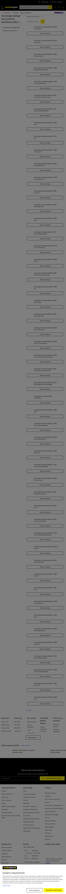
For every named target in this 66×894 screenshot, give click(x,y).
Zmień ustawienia (34, 890)
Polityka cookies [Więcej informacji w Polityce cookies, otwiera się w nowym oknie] (7, 885)
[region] (33, 879)
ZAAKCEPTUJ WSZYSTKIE (53, 890)
